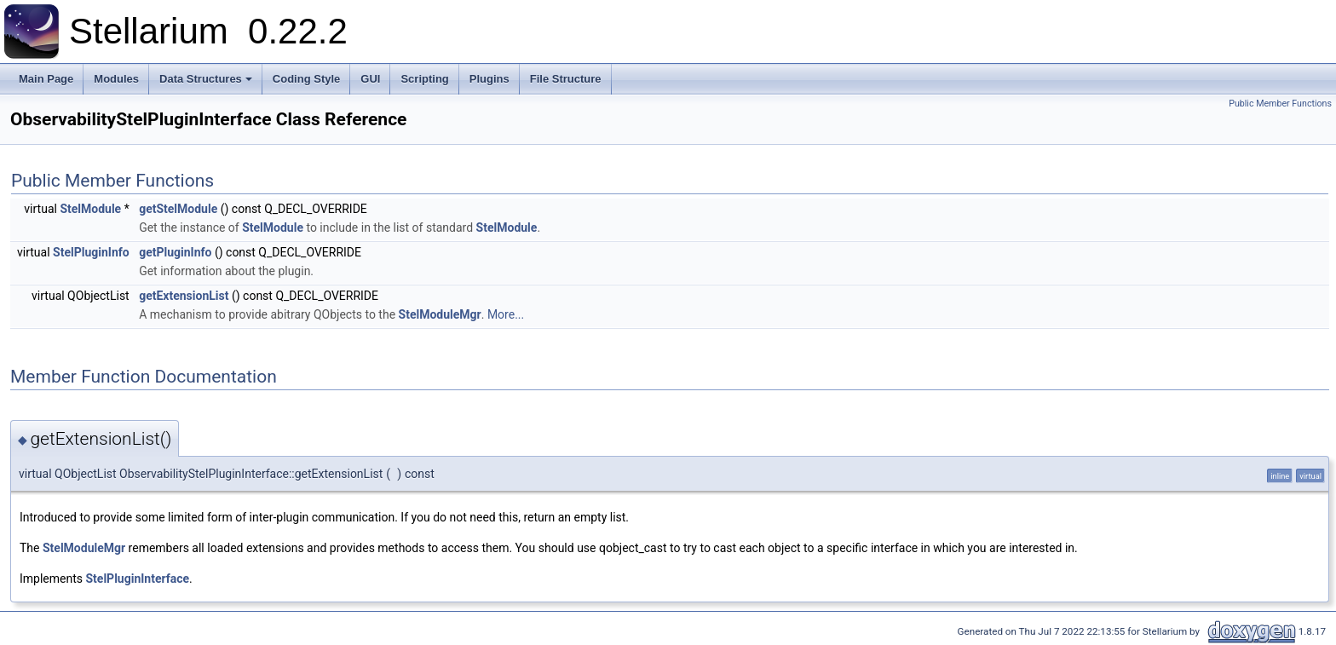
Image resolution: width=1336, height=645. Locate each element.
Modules (116, 78)
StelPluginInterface (138, 578)
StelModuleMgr (440, 314)
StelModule (90, 209)
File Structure (566, 78)
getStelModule (178, 209)
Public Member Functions (1280, 103)
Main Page (46, 78)
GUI (370, 78)
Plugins (489, 78)
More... (505, 314)
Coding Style (306, 78)
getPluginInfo (175, 252)
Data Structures (205, 78)
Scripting (424, 78)
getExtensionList (183, 295)
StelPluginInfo (91, 252)
